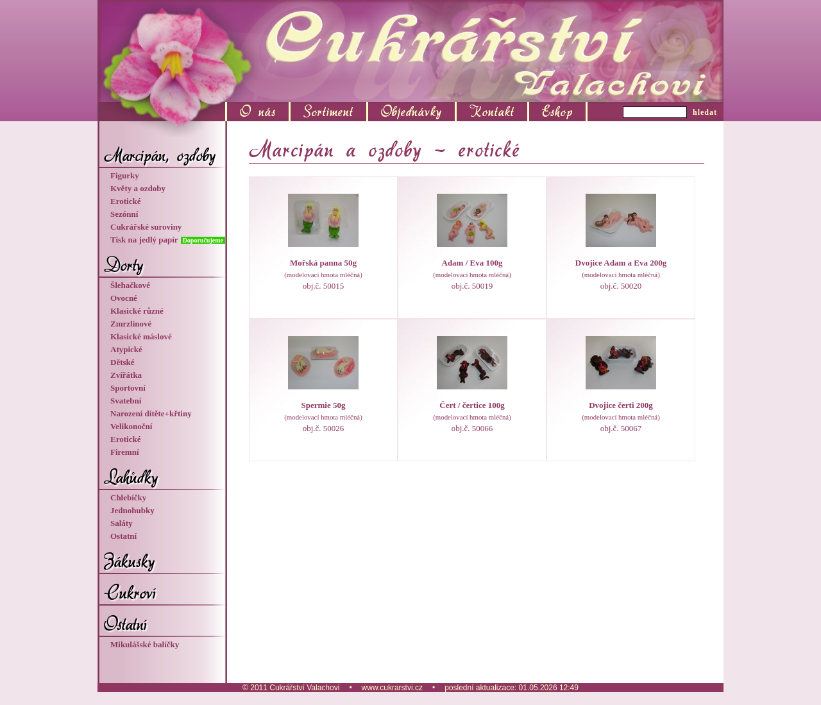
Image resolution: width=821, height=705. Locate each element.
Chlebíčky (128, 497)
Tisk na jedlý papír (145, 239)
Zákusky (129, 561)
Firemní (124, 452)
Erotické (125, 201)
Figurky (124, 175)
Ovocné (123, 298)
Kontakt (492, 111)
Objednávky (411, 111)
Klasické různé (137, 311)
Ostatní (123, 536)
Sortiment (328, 111)
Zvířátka (126, 375)
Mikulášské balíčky (144, 644)
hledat (705, 112)
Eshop (557, 111)
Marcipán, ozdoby (160, 155)
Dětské (122, 362)
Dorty (123, 265)
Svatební (125, 400)
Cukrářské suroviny (146, 227)
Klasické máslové (141, 336)
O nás (258, 111)
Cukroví (130, 593)
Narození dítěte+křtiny (151, 413)
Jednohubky (132, 510)
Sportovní (128, 388)
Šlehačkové (130, 285)
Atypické (126, 349)
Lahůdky (131, 477)
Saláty (121, 523)
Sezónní (124, 214)
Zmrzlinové (130, 323)
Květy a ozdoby (137, 188)
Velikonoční (131, 426)
